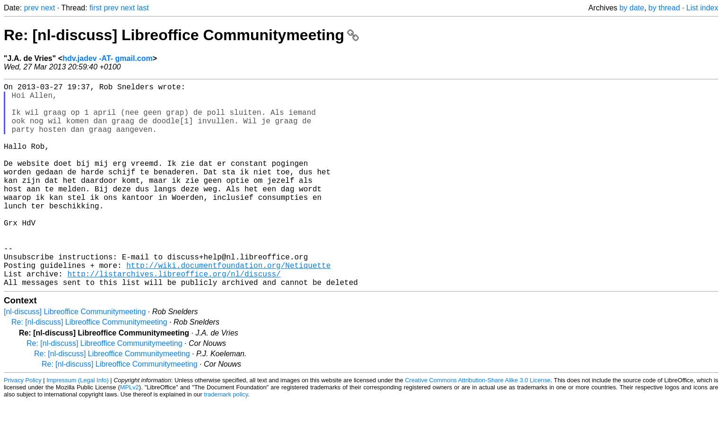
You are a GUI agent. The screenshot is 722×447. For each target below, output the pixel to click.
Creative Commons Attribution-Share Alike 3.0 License (477, 425)
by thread (664, 8)
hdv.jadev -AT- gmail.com (107, 58)
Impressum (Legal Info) (77, 425)
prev (31, 8)
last (143, 8)
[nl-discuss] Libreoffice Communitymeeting (75, 357)
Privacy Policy (23, 425)
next (48, 8)
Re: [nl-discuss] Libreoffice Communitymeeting (181, 34)
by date (631, 8)
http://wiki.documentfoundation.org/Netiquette (228, 306)
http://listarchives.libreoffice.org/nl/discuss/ (173, 317)
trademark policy (226, 439)
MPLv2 (129, 432)
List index (702, 8)
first (95, 8)
